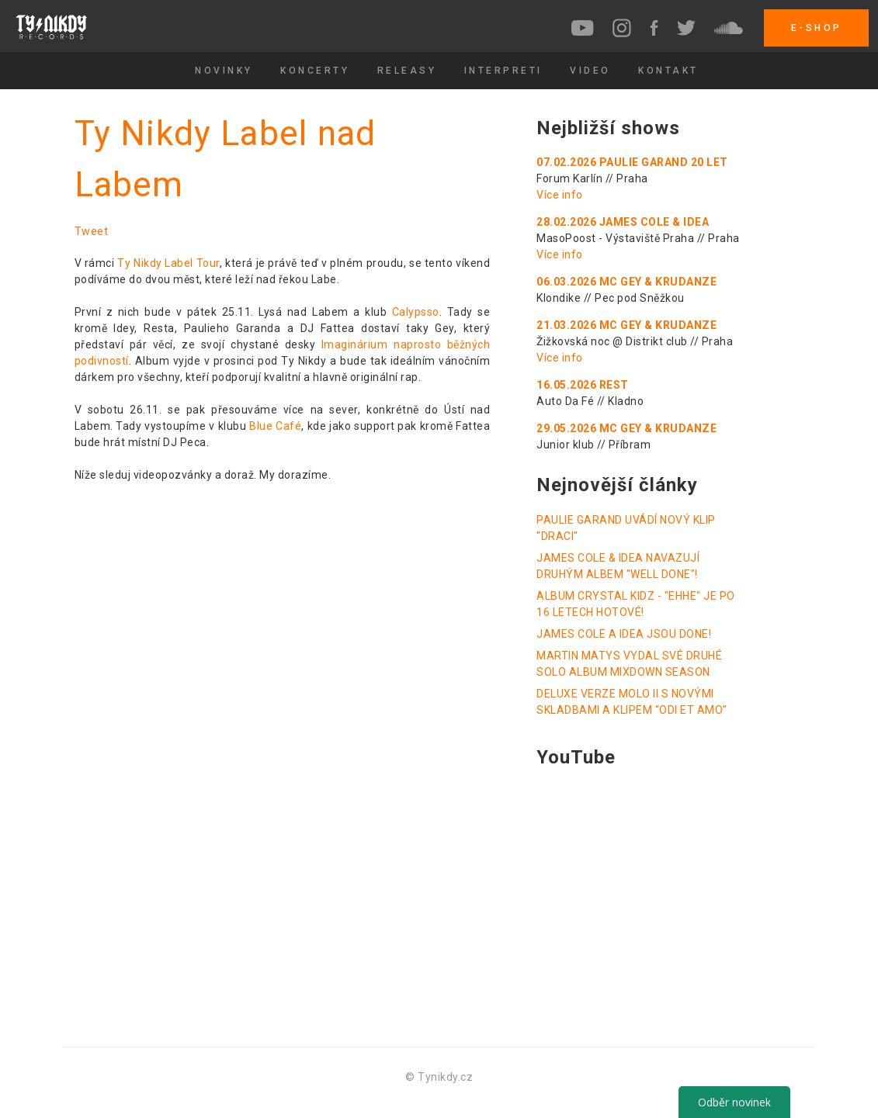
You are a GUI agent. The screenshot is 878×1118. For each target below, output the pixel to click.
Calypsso (415, 312)
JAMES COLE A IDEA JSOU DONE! (623, 634)
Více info (559, 195)
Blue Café (275, 426)
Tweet (92, 231)
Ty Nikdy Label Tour (168, 263)
